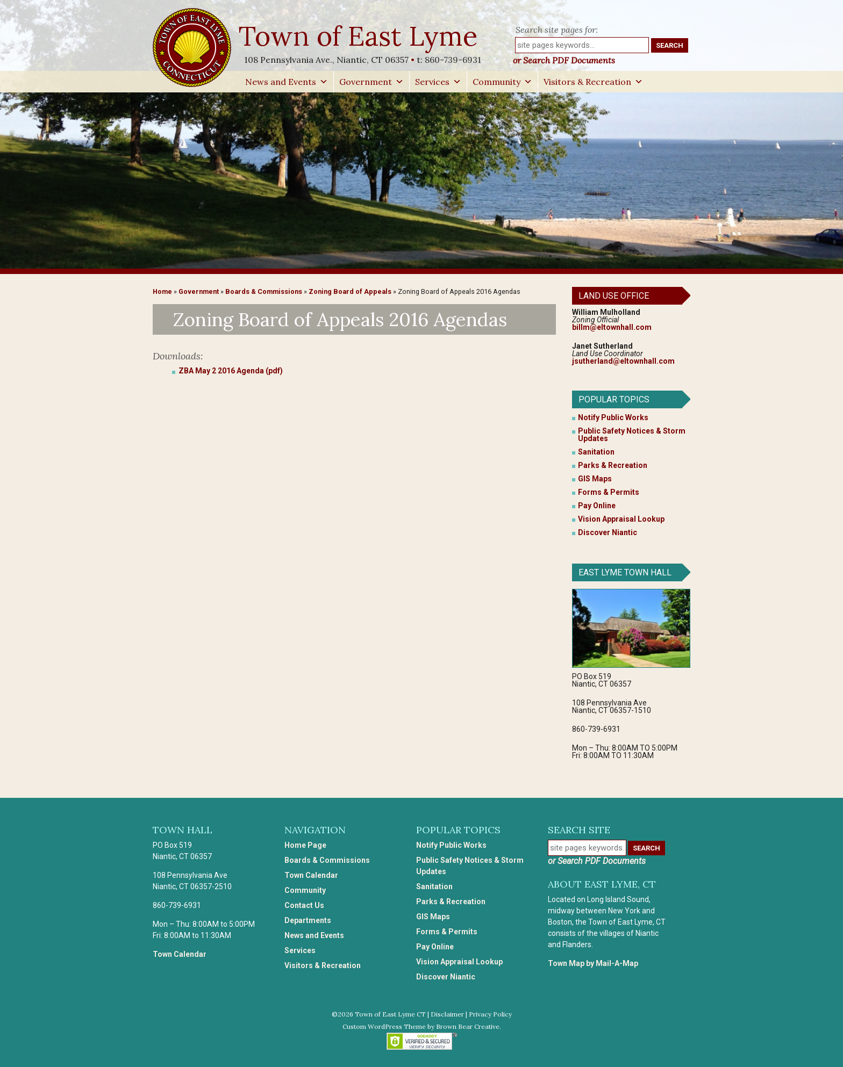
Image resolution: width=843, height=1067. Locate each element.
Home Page (305, 845)
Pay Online (597, 505)
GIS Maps (595, 478)
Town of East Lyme (359, 36)
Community (502, 81)
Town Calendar (179, 954)
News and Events (286, 81)
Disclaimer (447, 1014)
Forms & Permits (608, 492)
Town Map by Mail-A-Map (593, 963)
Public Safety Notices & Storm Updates (631, 435)
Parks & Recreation (612, 465)
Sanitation (596, 452)
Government (371, 81)
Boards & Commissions (263, 291)
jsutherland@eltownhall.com (623, 361)
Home (162, 291)
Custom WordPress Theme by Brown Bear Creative (420, 1026)
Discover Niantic (607, 532)
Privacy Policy (490, 1014)
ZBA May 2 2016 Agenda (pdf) (230, 370)
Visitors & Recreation (593, 81)
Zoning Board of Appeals (350, 291)
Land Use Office (613, 296)
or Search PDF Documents (564, 60)
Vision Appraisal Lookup (621, 519)
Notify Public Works (613, 417)
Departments (307, 920)
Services (438, 81)
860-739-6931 (453, 59)
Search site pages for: (557, 29)
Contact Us (304, 905)
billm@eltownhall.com (612, 327)
